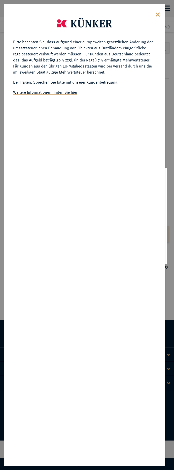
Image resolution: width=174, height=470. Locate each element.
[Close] (158, 13)
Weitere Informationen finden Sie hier (45, 91)
